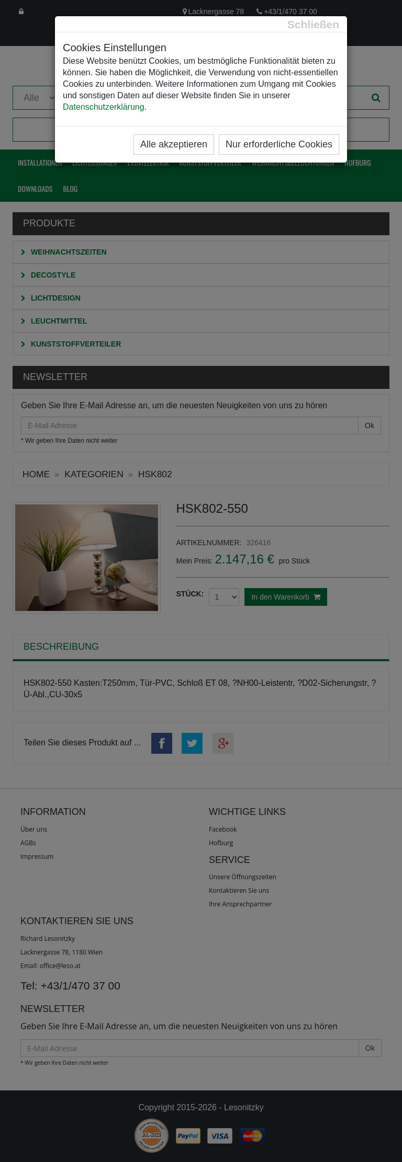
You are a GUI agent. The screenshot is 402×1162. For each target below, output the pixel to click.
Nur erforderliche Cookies (279, 144)
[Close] (313, 24)
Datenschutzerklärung (103, 106)
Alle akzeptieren (173, 144)
